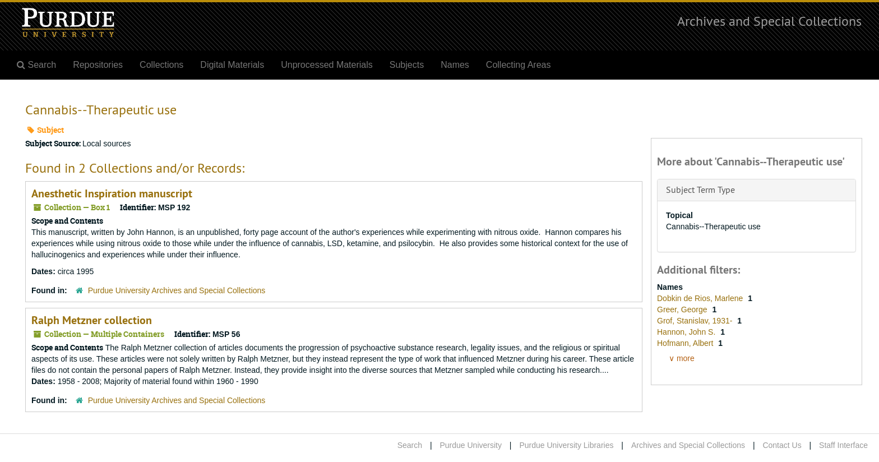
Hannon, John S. (687, 331)
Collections (161, 65)
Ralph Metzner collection (91, 320)
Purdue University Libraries (566, 445)
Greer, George (683, 309)
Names (455, 65)
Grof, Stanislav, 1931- (695, 320)
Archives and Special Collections (769, 20)
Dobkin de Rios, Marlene (701, 298)
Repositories (98, 65)
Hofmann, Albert (686, 343)
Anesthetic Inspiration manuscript (111, 193)
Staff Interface (843, 445)
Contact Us (781, 445)
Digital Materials (232, 65)
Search (409, 445)
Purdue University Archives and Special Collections (177, 290)
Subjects (407, 65)
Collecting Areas (518, 65)
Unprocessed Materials (327, 65)
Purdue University (471, 445)
